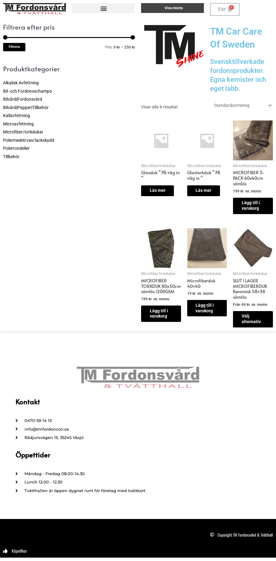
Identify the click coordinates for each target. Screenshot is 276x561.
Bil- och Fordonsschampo (27, 91)
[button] (103, 8)
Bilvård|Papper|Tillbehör (26, 107)
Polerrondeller (16, 148)
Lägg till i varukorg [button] (162, 318)
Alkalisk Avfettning (21, 82)
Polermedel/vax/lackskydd (28, 140)
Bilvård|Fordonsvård (22, 99)
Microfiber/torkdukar (23, 131)
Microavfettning (18, 123)
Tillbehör (11, 156)
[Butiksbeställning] (242, 105)
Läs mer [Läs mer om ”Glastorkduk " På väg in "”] (210, 193)
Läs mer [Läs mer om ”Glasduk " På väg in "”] (161, 188)
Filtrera (14, 47)
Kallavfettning (16, 115)
